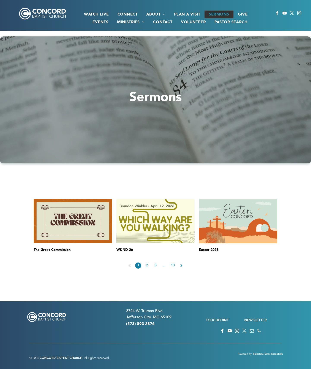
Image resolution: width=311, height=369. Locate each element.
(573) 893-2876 (140, 324)
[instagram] (299, 13)
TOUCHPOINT (217, 320)
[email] (252, 331)
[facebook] (277, 13)
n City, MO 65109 (156, 317)
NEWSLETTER (255, 320)
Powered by (245, 354)
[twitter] (292, 13)
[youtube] (284, 13)
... (164, 265)
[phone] (259, 331)
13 (173, 265)
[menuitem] (96, 14)
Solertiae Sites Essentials (268, 354)
